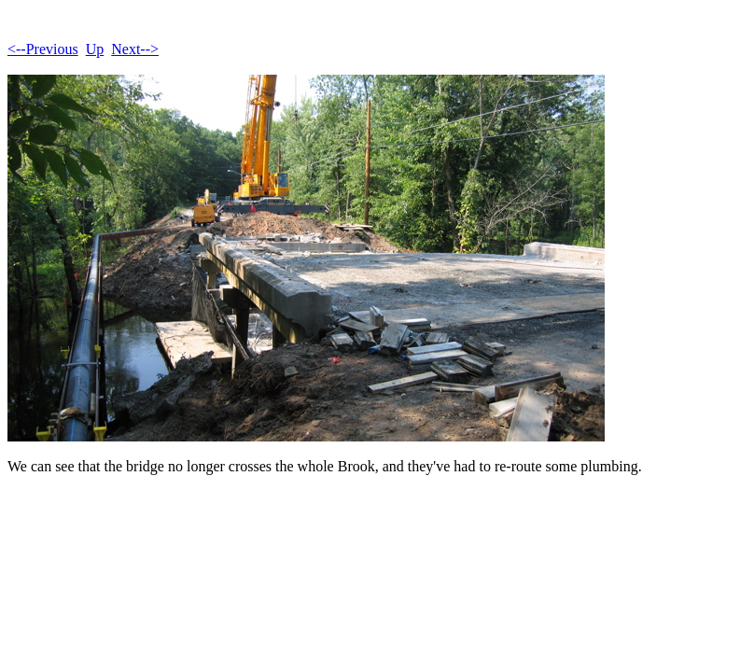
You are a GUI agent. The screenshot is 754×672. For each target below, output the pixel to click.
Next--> (135, 49)
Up (95, 49)
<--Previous (42, 49)
